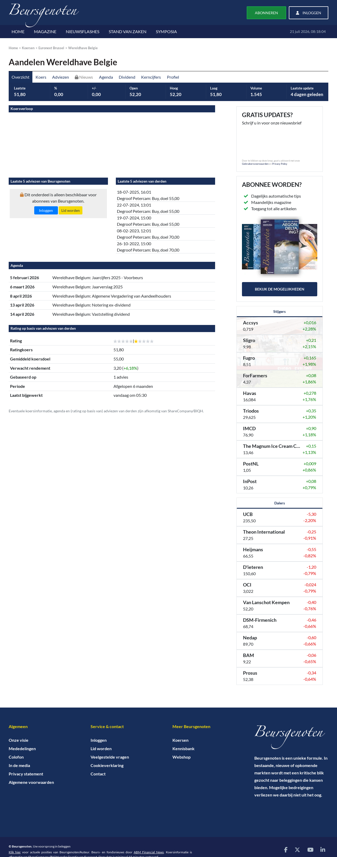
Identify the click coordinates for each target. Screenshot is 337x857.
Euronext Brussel (51, 48)
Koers (41, 76)
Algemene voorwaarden (31, 782)
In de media (19, 765)
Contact (98, 773)
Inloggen (99, 740)
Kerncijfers (151, 76)
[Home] (291, 737)
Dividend (127, 76)
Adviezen (60, 76)
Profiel (173, 76)
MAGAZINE (45, 31)
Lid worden (101, 748)
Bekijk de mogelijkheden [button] (279, 289)
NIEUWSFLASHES (82, 31)
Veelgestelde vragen (110, 756)
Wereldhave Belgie (83, 48)
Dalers (279, 503)
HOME (18, 31)
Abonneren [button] (266, 13)
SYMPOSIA (166, 31)
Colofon (16, 756)
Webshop (181, 756)
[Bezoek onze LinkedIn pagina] (322, 849)
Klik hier (15, 852)
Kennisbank (183, 748)
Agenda (106, 76)
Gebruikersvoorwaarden (255, 163)
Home (13, 48)
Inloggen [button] (308, 13)
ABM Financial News (149, 852)
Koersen (28, 48)
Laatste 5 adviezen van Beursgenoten (40, 181)
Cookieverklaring (107, 765)
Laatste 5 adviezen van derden (142, 181)
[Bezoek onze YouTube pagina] (310, 849)
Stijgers (279, 311)
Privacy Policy (279, 163)
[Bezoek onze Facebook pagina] (286, 849)
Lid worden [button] (70, 210)
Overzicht (20, 76)
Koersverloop (22, 108)
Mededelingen (22, 748)
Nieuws (84, 76)
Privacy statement (26, 773)
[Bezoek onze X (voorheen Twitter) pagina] (297, 849)
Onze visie (18, 740)
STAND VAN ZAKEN (127, 31)
